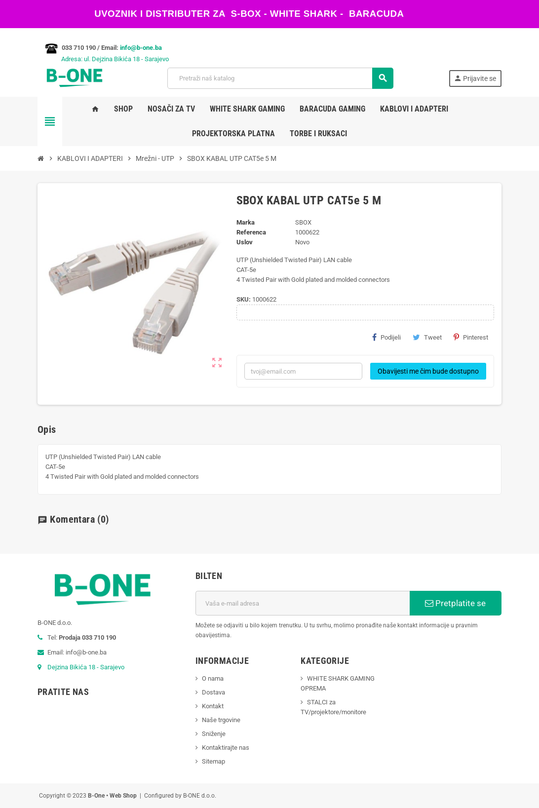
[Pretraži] (280, 78)
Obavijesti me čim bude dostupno (428, 371)
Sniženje (214, 733)
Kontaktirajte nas (225, 747)
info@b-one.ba (141, 47)
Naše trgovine (221, 720)
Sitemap (213, 761)
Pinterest (471, 337)
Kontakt (213, 706)
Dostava (213, 692)
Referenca (251, 232)
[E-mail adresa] (302, 603)
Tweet (427, 337)
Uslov (244, 242)
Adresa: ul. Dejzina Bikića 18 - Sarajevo (103, 59)
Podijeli (386, 337)
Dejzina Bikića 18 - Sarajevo (85, 667)
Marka (245, 222)
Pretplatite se (455, 603)
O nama (213, 678)
